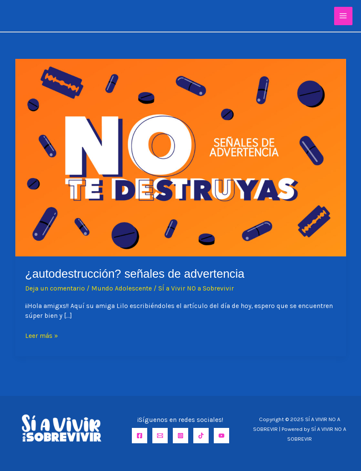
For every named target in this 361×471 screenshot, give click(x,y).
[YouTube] (221, 435)
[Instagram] (180, 435)
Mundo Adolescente (121, 288)
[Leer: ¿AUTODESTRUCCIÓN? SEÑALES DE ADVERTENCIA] (180, 157)
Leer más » (41, 336)
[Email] (160, 435)
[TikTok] (201, 435)
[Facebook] (139, 435)
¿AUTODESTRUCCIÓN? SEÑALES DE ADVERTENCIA (135, 273)
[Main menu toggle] (343, 16)
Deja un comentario (55, 288)
